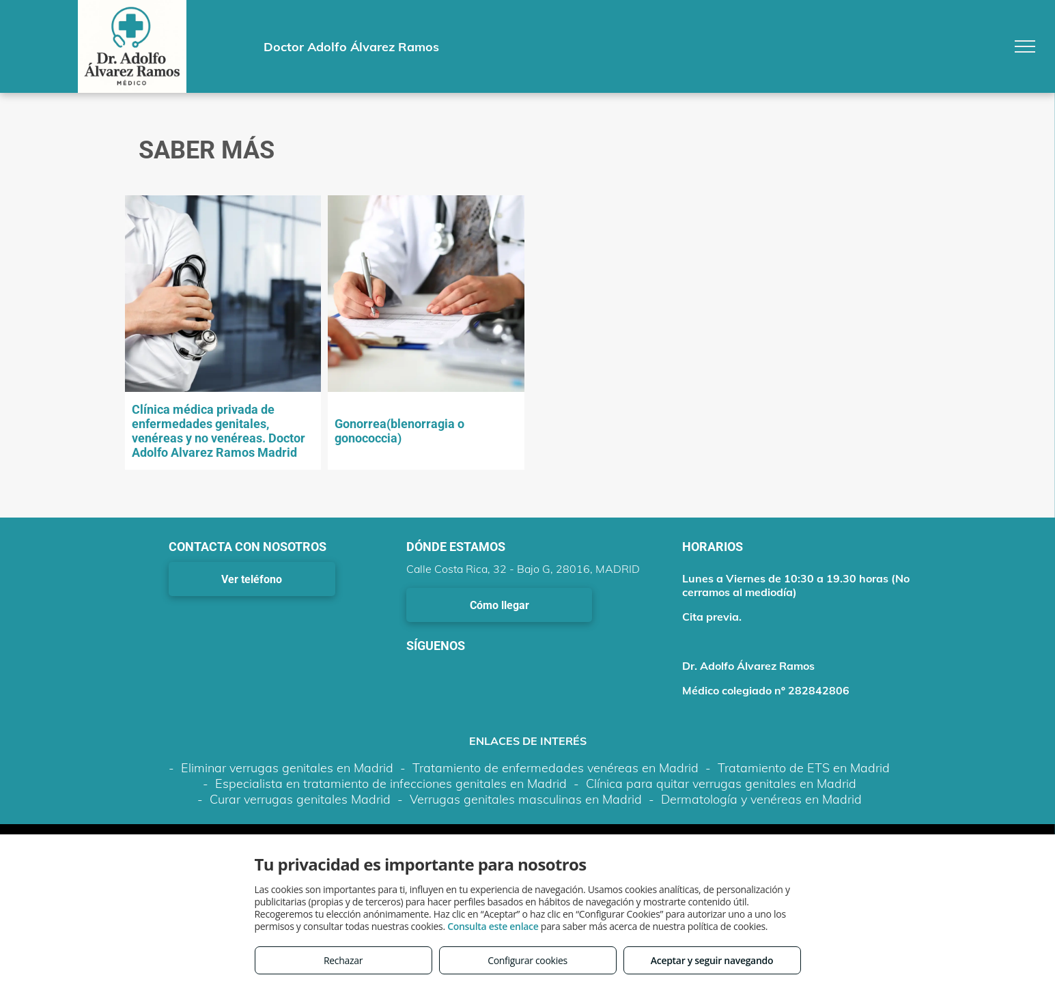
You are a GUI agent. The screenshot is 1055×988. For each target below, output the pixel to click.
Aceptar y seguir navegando (712, 960)
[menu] (1025, 46)
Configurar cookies (527, 960)
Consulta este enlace (492, 926)
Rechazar (343, 960)
